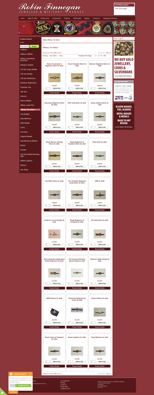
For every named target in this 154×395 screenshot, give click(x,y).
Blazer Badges (25, 101)
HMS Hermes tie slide (54, 298)
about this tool (27, 389)
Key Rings (24, 170)
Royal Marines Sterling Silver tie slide (54, 143)
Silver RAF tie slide (100, 142)
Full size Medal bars (27, 78)
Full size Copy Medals (28, 69)
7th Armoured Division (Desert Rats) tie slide (77, 260)
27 (99, 56)
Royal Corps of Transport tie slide (54, 338)
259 (104, 56)
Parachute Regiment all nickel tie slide (77, 299)
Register (87, 18)
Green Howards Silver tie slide (77, 65)
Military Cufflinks (26, 54)
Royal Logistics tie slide (77, 337)
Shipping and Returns (110, 18)
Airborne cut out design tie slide (54, 221)
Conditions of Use (65, 388)
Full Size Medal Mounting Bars (29, 155)
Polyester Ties (25, 87)
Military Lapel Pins (27, 105)
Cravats (23, 150)
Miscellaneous (25, 119)
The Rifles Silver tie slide (54, 181)
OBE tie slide (100, 181)
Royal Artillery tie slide (99, 298)
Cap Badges (25, 114)
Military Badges (26, 389)
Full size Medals (26, 74)
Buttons (23, 165)
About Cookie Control (11, 374)
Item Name (53, 56)
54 (101, 56)
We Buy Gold (45, 18)
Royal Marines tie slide (99, 337)
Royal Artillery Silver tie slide (99, 104)
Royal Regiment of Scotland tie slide (77, 221)
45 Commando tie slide (99, 220)
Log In (121, 38)
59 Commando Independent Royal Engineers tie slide (54, 260)
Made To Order (32, 18)
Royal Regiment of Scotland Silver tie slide (77, 143)
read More (13, 392)
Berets (22, 145)
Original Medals (26, 136)
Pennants (24, 132)
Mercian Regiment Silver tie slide (100, 65)
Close (30, 374)
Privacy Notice (64, 386)
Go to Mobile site (65, 381)
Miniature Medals (26, 65)
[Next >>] (108, 52)
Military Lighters (26, 161)
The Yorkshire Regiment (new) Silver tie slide (77, 182)
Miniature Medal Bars (28, 83)
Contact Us (63, 384)
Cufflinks (23, 50)
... (105, 52)
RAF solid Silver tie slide (77, 103)
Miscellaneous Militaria (28, 141)
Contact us (96, 18)
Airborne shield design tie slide (99, 260)
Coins (22, 127)
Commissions (56, 18)
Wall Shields (25, 123)
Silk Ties (23, 92)
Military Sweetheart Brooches (27, 59)
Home (23, 18)
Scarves (23, 96)
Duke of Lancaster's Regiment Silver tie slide (54, 65)
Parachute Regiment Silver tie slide (54, 104)
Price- (61, 56)
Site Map (63, 383)
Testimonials (77, 18)
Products (67, 18)
